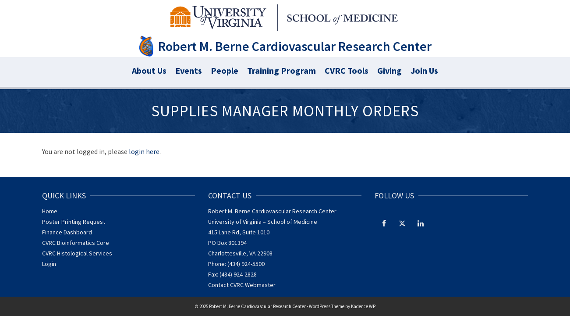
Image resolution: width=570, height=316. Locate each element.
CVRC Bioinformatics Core (75, 243)
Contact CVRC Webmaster (242, 285)
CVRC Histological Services (77, 253)
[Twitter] (402, 223)
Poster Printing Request (73, 222)
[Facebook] (383, 223)
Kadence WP (363, 306)
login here (144, 151)
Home (49, 211)
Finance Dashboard (67, 232)
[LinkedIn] (420, 223)
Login (49, 264)
